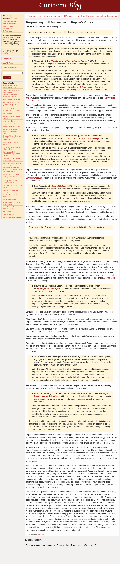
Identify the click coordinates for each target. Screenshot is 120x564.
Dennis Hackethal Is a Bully (11, 127)
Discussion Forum (9, 24)
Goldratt (5, 54)
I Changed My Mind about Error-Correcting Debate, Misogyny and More (11, 104)
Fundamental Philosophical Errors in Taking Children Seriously (11, 176)
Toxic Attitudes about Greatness (12, 217)
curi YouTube (7, 29)
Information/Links (10, 68)
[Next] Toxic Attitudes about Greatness (99, 16)
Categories (7, 59)
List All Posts (8, 63)
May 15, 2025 (41, 534)
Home (76, 16)
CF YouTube (7, 31)
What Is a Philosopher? (10, 199)
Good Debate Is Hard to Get (11, 99)
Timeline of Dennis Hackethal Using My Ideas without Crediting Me (12, 138)
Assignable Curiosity (9, 124)
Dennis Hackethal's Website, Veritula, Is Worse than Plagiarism (11, 131)
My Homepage (8, 26)
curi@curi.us (13, 18)
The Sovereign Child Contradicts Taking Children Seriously (11, 153)
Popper (12, 52)
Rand (4, 52)
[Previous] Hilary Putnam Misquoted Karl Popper (49, 16)
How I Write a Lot (8, 113)
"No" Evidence (7, 212)
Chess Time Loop (8, 214)
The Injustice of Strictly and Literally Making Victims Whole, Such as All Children (12, 169)
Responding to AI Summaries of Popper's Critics (60, 22)
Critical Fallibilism (9, 21)
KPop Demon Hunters (9, 121)
